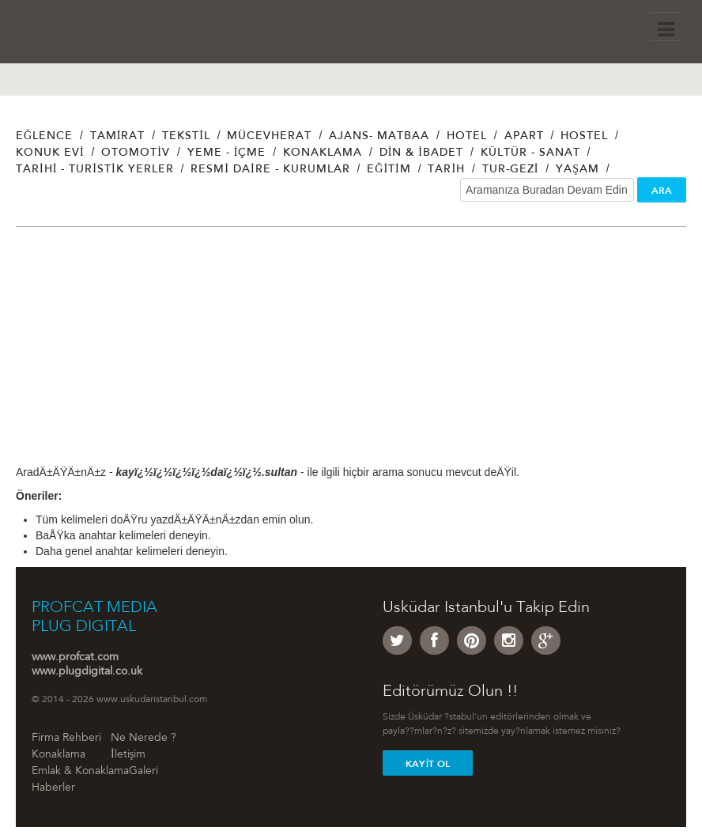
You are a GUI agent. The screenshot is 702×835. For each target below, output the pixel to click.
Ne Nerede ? (143, 738)
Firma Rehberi (66, 738)
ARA (661, 190)
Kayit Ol (428, 763)
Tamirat (117, 136)
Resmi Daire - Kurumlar (270, 170)
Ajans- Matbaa (379, 136)
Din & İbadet (421, 153)
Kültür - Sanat (530, 153)
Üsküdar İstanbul (93, 35)
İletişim (128, 755)
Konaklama (322, 153)
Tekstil (186, 136)
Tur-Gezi (510, 170)
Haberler (53, 788)
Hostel (584, 136)
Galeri (143, 771)
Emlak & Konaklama (80, 771)
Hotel (467, 136)
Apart (524, 136)
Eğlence (44, 136)
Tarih (446, 170)
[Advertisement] (351, 353)
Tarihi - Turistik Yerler (95, 170)
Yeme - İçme (226, 153)
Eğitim (388, 170)
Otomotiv (135, 153)
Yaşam (577, 170)
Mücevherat (269, 136)
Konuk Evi (50, 153)
